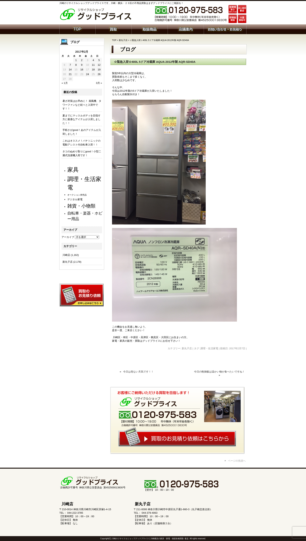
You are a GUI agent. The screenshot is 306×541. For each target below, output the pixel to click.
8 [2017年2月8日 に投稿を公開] (76, 64)
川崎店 (66, 255)
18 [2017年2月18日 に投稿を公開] (93, 69)
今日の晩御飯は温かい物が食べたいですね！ (219, 371)
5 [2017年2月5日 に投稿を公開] (99, 60)
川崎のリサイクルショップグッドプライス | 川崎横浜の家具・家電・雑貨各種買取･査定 (150, 538)
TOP (114, 40)
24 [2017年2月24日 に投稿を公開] (87, 74)
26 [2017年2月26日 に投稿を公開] (99, 74)
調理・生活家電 (209, 348)
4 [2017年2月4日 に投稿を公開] (93, 60)
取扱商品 (150, 28)
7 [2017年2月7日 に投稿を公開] (70, 64)
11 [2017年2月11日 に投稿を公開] (93, 64)
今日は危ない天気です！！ (138, 371)
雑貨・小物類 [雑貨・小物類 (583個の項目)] (81, 205)
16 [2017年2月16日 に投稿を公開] (81, 69)
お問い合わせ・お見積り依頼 (225, 28)
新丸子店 (123, 40)
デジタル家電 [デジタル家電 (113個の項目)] (75, 199)
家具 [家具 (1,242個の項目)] (73, 169)
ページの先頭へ (237, 460)
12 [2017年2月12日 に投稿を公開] (99, 64)
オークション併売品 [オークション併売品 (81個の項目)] (77, 195)
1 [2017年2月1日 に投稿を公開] (76, 60)
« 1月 (65, 83)
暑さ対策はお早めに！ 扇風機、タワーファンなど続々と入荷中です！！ (81, 104)
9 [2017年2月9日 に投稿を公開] (81, 64)
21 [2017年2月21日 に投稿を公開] (70, 74)
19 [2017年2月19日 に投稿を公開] (99, 69)
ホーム (77, 28)
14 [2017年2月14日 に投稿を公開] (70, 69)
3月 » (99, 83)
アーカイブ (67, 237)
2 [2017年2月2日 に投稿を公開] (81, 60)
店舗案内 (186, 28)
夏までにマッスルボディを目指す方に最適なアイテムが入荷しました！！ (81, 119)
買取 (113, 28)
